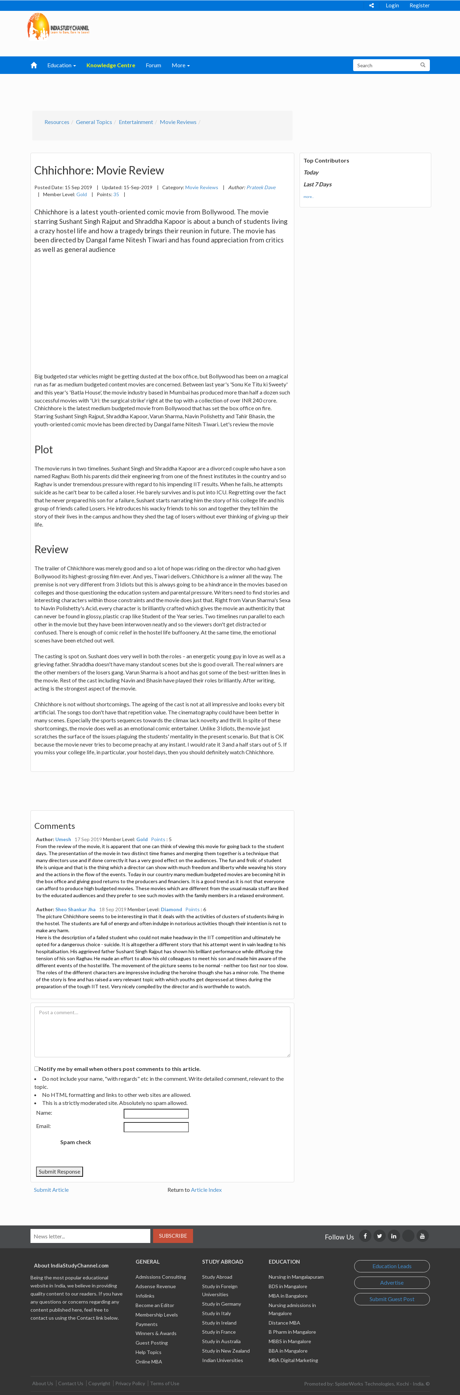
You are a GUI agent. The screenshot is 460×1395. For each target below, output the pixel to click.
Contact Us (70, 1383)
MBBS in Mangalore (290, 1341)
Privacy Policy (130, 1383)
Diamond (171, 909)
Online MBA (149, 1362)
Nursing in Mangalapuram (296, 1277)
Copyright (99, 1383)
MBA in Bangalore (288, 1296)
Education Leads (392, 1266)
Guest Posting (152, 1343)
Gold (81, 194)
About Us (42, 1383)
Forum (153, 65)
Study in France (219, 1332)
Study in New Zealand (226, 1351)
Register (420, 5)
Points (158, 839)
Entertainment (136, 121)
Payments (147, 1324)
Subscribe (173, 1235)
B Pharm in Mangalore (292, 1332)
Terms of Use (164, 1383)
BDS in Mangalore (288, 1286)
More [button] (181, 65)
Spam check (75, 1142)
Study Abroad (217, 1277)
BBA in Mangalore (288, 1351)
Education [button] (61, 65)
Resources (56, 121)
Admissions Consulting (161, 1277)
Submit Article (51, 1189)
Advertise (392, 1282)
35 (116, 194)
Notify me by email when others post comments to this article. (120, 1068)
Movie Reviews (178, 121)
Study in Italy (216, 1313)
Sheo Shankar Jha (75, 909)
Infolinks (145, 1296)
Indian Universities (222, 1360)
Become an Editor (155, 1305)
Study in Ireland (219, 1323)
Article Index (206, 1189)
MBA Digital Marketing (293, 1360)
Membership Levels (157, 1315)
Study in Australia (221, 1341)
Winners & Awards (156, 1333)
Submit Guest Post (392, 1299)
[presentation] (155, 1149)
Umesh (63, 839)
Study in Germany (221, 1304)
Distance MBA (284, 1323)
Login (392, 5)
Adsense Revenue (156, 1286)
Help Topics (149, 1352)
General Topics (94, 121)
